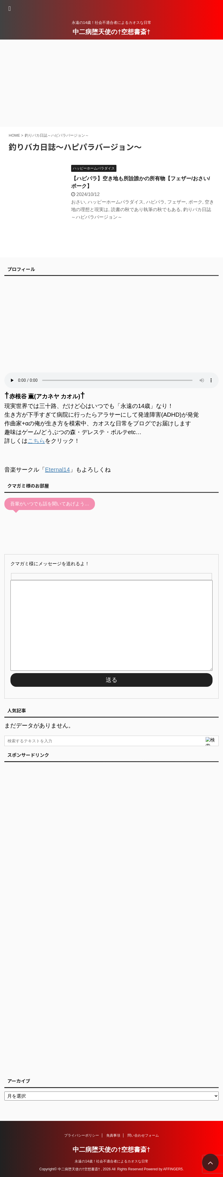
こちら (36, 441)
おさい (78, 201)
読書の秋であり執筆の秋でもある (146, 209)
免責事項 (113, 1135)
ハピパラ (155, 201)
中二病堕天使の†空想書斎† (111, 31)
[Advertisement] (111, 83)
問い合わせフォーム (143, 1135)
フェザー (176, 201)
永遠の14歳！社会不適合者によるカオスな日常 (111, 1161)
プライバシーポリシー (81, 1135)
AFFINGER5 (173, 1169)
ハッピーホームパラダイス (115, 201)
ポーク (195, 201)
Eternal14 (57, 469)
